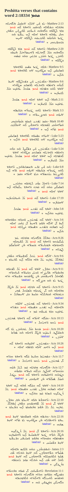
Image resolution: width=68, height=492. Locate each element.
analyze (40, 41)
